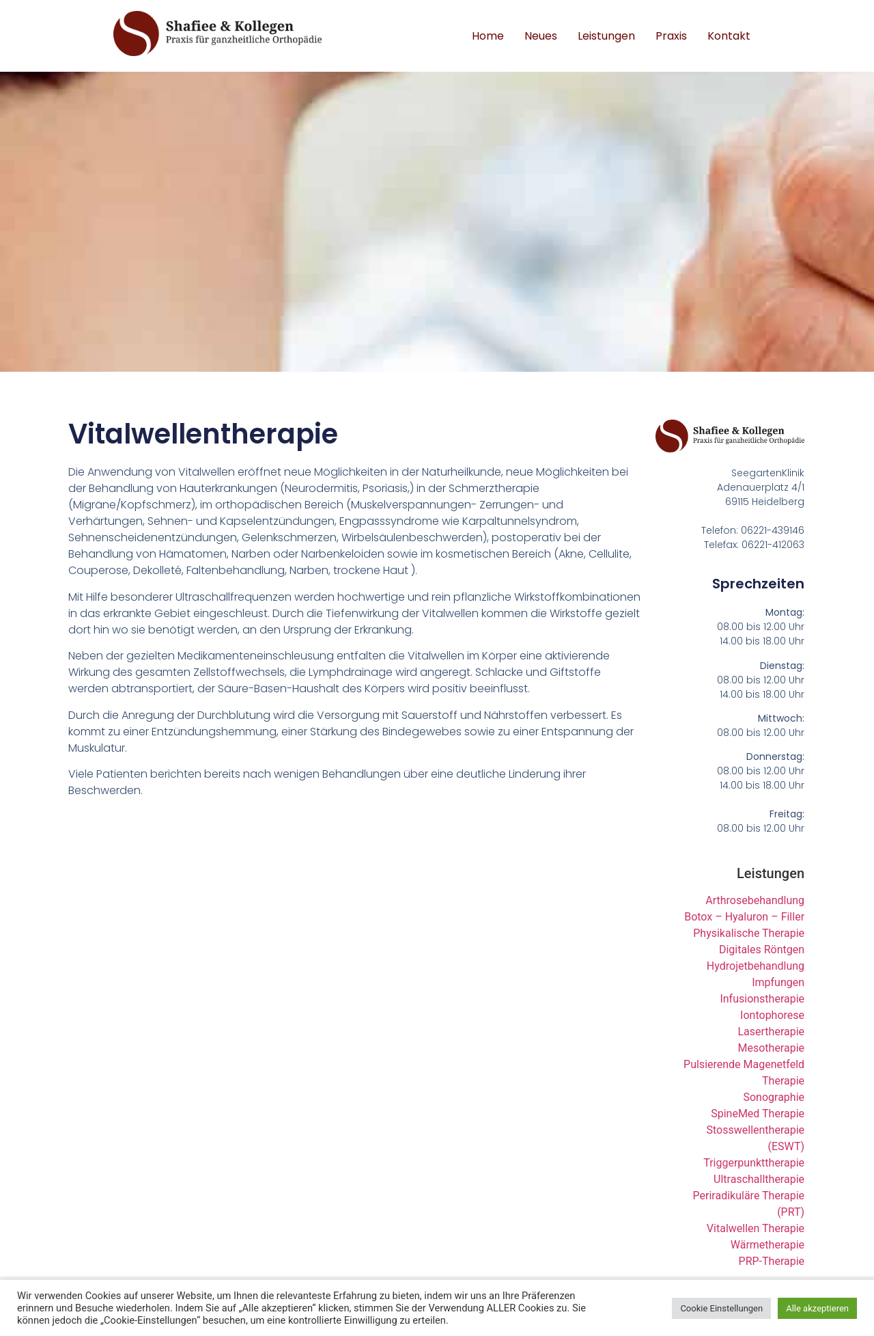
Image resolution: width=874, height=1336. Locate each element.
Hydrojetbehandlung (755, 965)
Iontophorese (772, 1015)
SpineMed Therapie (757, 1113)
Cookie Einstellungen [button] (721, 1308)
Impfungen (778, 982)
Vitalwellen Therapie (755, 1228)
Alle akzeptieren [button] (817, 1308)
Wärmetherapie (767, 1244)
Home (488, 36)
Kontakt (728, 36)
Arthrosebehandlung (754, 900)
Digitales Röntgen (761, 949)
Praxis (671, 36)
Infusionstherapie (762, 998)
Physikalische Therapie (748, 933)
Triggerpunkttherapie (753, 1162)
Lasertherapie (770, 1031)
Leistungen (606, 36)
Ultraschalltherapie (759, 1179)
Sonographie (773, 1097)
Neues (540, 36)
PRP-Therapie (771, 1261)
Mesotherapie (771, 1047)
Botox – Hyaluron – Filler (744, 916)
